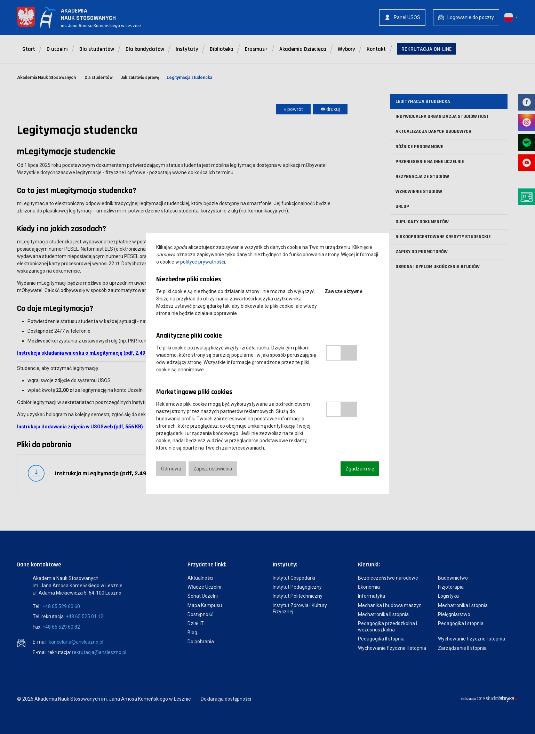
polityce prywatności (202, 262)
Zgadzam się (359, 468)
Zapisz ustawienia (212, 468)
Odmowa (171, 468)
